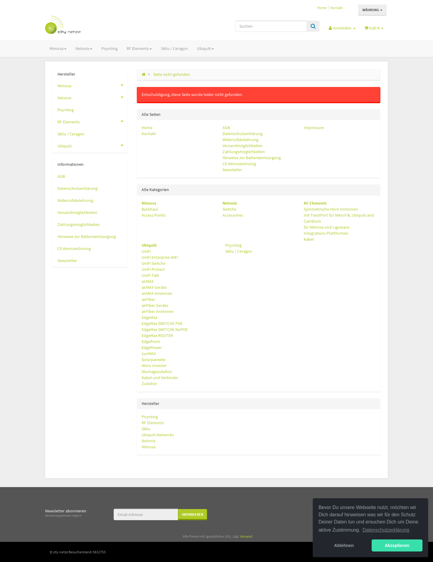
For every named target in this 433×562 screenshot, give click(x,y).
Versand (246, 536)
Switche (229, 209)
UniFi (146, 251)
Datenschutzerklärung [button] (386, 530)
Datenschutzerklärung (243, 133)
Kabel (309, 239)
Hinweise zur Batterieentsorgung (252, 157)
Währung (372, 10)
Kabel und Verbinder (160, 377)
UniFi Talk (150, 275)
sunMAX (149, 353)
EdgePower (152, 347)
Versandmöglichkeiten (243, 145)
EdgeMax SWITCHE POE (162, 323)
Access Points (154, 215)
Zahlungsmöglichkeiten (244, 151)
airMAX (148, 281)
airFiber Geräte (155, 305)
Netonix (83, 48)
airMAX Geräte (154, 287)
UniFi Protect (153, 269)
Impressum (314, 127)
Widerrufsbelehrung (240, 139)
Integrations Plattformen (326, 233)
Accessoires (233, 215)
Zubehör (149, 383)
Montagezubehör (157, 371)
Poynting (109, 48)
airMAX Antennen (157, 293)
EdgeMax (149, 317)
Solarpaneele (153, 359)
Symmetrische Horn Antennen (331, 209)
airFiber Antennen (158, 311)
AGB (226, 127)
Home (322, 7)
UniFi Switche (153, 263)
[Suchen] (271, 26)
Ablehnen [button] (344, 545)
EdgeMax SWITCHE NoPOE (165, 329)
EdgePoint (151, 341)
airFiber (148, 299)
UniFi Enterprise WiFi (160, 257)
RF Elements (139, 48)
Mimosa (58, 48)
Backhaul (150, 209)
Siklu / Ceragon (174, 48)
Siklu (146, 428)
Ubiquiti (205, 48)
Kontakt (336, 7)
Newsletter (232, 169)
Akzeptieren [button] (397, 545)
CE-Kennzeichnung (239, 163)
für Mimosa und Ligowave (326, 227)
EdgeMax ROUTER (157, 335)
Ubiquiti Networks (158, 434)
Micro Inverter (154, 365)
